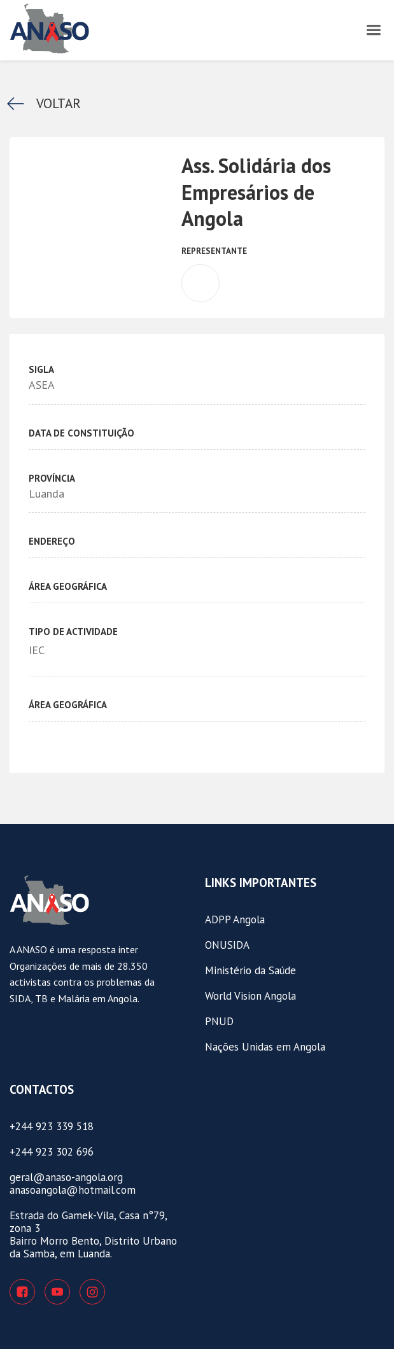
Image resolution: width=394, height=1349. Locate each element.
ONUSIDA (227, 945)
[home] (89, 28)
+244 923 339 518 (52, 1126)
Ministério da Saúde (250, 970)
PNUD (219, 1021)
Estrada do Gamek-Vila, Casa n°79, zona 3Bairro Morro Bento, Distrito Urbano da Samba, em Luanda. (93, 1234)
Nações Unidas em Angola (265, 1046)
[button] (373, 28)
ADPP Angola (235, 919)
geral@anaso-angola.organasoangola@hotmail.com (73, 1183)
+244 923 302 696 (52, 1151)
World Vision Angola (250, 995)
